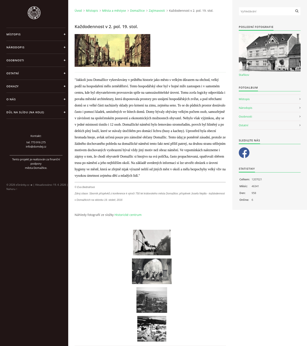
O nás (11, 99)
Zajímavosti (157, 11)
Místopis (13, 34)
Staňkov (244, 75)
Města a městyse (114, 11)
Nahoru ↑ (11, 189)
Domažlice (137, 11)
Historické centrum (128, 215)
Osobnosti (15, 60)
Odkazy (12, 86)
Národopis (15, 47)
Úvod (78, 11)
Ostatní (12, 73)
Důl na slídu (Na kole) (25, 112)
